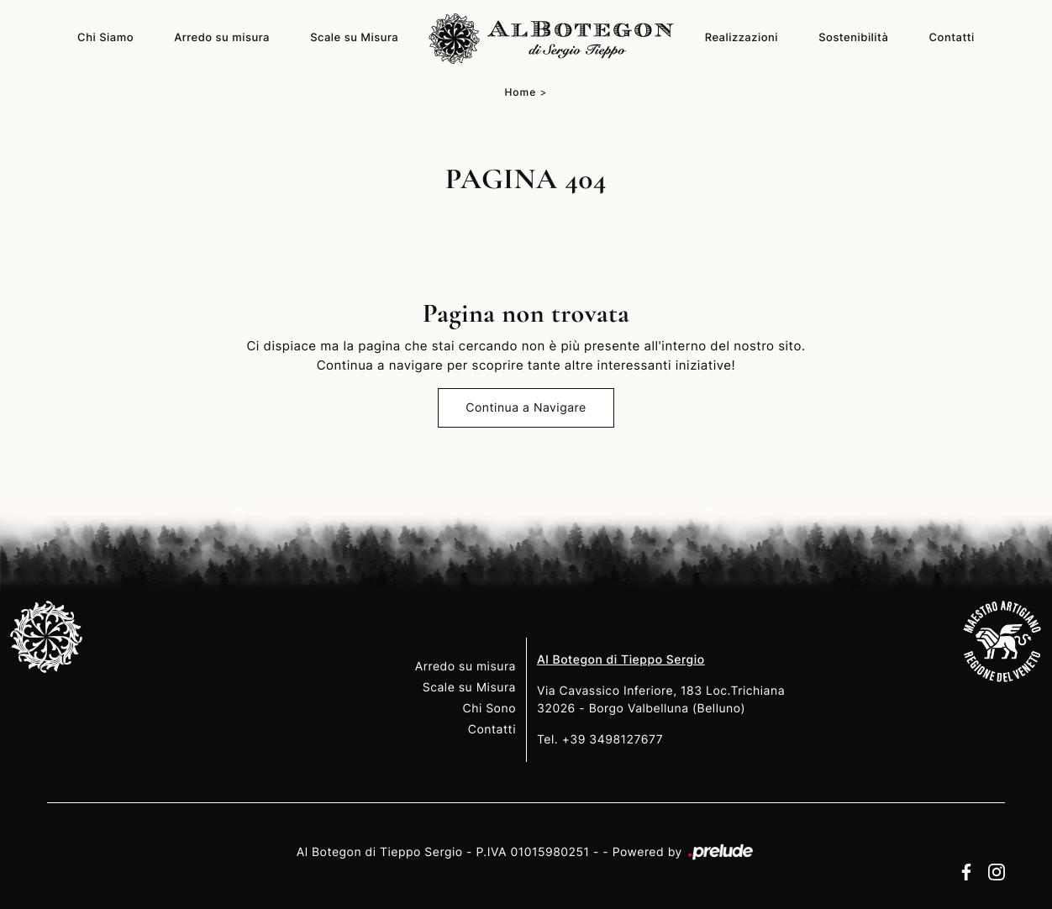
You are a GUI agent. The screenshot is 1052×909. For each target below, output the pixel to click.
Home (520, 92)
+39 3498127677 (613, 740)
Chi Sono (489, 708)
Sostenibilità (853, 38)
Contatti (952, 38)
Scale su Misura (354, 38)
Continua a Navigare (526, 408)
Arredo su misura (222, 38)
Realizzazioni (741, 38)
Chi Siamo (105, 38)
